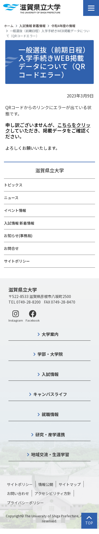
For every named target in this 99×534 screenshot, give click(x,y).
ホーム (8, 25)
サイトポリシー (17, 261)
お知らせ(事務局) (18, 235)
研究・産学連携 (50, 434)
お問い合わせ (18, 493)
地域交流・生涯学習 (50, 454)
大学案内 (50, 334)
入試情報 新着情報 (32, 25)
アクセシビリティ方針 (53, 493)
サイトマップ (70, 484)
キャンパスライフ (50, 394)
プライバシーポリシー (25, 502)
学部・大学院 (50, 354)
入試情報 (50, 374)
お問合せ (11, 248)
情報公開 (45, 484)
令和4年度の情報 (63, 25)
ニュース (11, 197)
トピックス (13, 184)
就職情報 (50, 414)
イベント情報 (15, 210)
